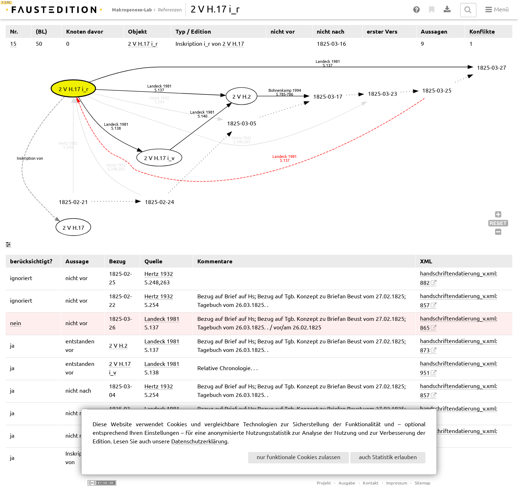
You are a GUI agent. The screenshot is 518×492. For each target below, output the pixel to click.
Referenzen (170, 10)
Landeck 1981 (161, 319)
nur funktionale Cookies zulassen (298, 457)
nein (15, 323)
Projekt (324, 483)
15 (13, 44)
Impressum (396, 483)
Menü (497, 10)
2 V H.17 (233, 44)
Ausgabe (347, 483)
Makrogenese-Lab (132, 9)
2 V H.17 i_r (143, 44)
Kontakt (371, 483)
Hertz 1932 (158, 274)
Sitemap (422, 483)
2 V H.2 (118, 346)
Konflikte (482, 31)
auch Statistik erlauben (388, 457)
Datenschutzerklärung (199, 441)
